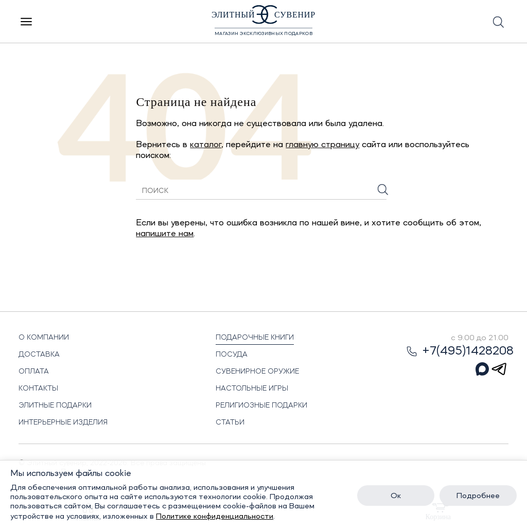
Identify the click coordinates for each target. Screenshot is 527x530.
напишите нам (165, 233)
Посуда (232, 354)
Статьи (230, 422)
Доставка (39, 354)
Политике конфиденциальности (214, 517)
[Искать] (383, 190)
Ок (396, 496)
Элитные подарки (55, 405)
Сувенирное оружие (257, 371)
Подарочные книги (255, 337)
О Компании (44, 337)
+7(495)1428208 (460, 351)
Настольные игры (252, 388)
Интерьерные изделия (63, 422)
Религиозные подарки (261, 405)
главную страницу (322, 144)
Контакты (38, 388)
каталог (205, 144)
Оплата (34, 371)
